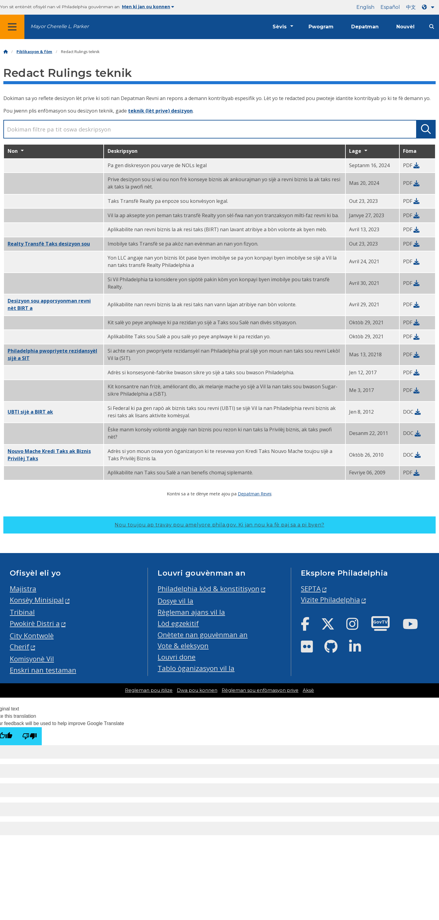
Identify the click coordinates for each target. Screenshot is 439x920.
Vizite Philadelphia (330, 599)
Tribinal (22, 612)
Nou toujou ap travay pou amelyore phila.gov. (219, 525)
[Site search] (431, 26)
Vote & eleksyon (183, 645)
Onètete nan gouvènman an (203, 634)
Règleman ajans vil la (191, 612)
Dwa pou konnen (197, 690)
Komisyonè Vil (32, 658)
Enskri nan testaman (43, 670)
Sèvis (280, 27)
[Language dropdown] (429, 7)
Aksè (308, 690)
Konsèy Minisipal (37, 600)
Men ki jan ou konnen (148, 6)
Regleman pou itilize (149, 690)
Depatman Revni (254, 494)
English (365, 7)
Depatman (365, 27)
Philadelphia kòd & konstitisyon (208, 588)
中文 (411, 7)
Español (390, 7)
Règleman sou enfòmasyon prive (260, 690)
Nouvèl (405, 27)
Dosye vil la (175, 601)
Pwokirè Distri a (35, 623)
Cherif (19, 646)
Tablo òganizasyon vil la (196, 668)
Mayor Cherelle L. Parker (59, 26)
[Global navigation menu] (12, 27)
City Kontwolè (32, 635)
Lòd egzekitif (178, 623)
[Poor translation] (29, 736)
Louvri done (176, 657)
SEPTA (311, 588)
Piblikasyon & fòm (34, 51)
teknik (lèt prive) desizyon (160, 110)
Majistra (23, 588)
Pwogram (321, 27)
